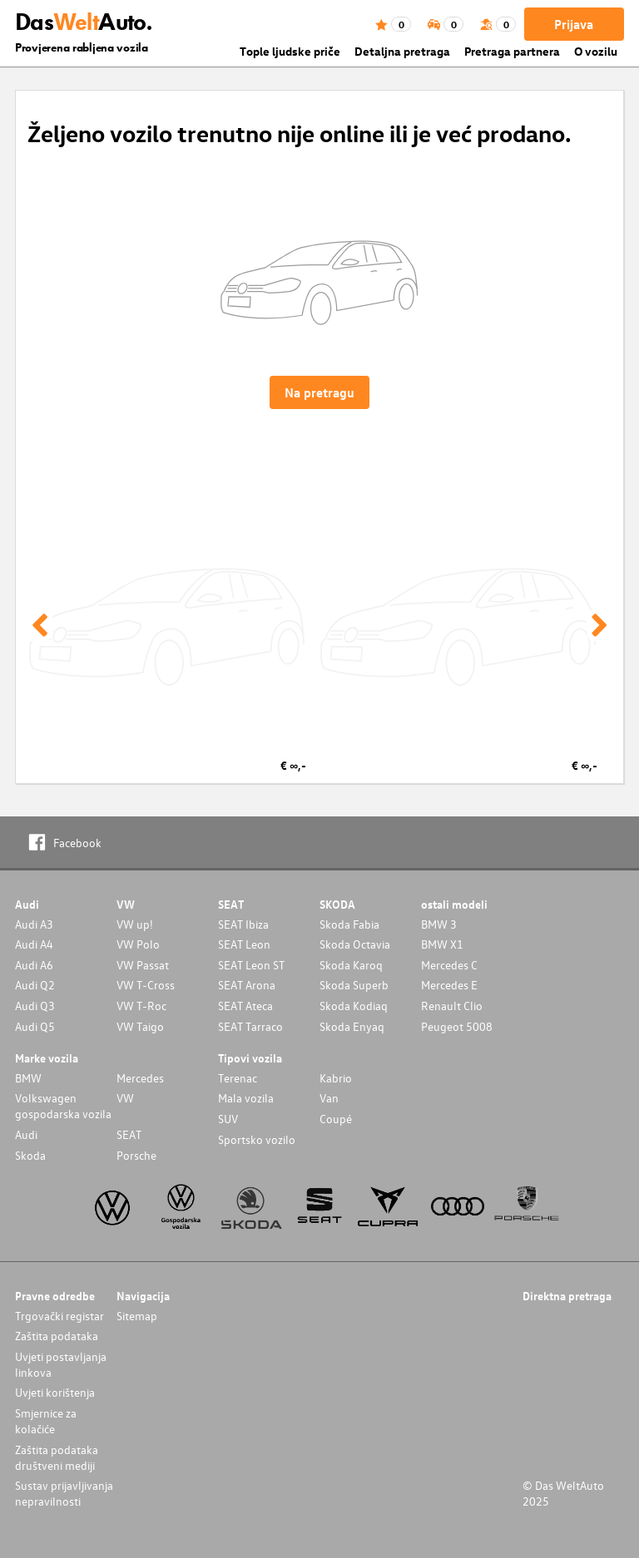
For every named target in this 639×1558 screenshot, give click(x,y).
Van (329, 1098)
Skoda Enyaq (352, 1026)
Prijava (573, 24)
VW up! (134, 924)
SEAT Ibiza (243, 924)
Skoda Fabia (349, 924)
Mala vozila (246, 1098)
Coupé (336, 1119)
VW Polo (138, 944)
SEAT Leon (244, 944)
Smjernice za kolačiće (46, 1421)
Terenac (237, 1078)
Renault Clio (452, 1005)
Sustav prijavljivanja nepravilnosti (64, 1493)
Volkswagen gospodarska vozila (63, 1106)
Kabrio (336, 1078)
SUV (228, 1119)
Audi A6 (34, 965)
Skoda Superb (354, 985)
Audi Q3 (35, 1005)
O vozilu (595, 51)
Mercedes (140, 1078)
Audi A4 (34, 944)
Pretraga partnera (512, 51)
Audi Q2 (35, 985)
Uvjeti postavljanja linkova (60, 1364)
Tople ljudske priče (290, 51)
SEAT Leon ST (251, 965)
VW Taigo (140, 1026)
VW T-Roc (141, 1005)
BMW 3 (439, 924)
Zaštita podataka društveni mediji (56, 1457)
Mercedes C (449, 965)
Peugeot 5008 (457, 1026)
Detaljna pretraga (402, 51)
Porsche (136, 1155)
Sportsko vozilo (256, 1139)
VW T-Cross (145, 985)
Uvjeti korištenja (55, 1392)
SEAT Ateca (245, 1005)
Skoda (30, 1155)
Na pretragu (319, 392)
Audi (26, 1134)
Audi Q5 (35, 1026)
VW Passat (142, 965)
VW (125, 1098)
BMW (28, 1078)
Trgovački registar (59, 1316)
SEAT (128, 1134)
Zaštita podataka (56, 1336)
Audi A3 (34, 924)
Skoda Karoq (351, 965)
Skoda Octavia (355, 944)
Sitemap (136, 1316)
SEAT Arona (246, 985)
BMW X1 (442, 944)
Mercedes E (449, 985)
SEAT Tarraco (250, 1026)
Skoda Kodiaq (354, 1005)
